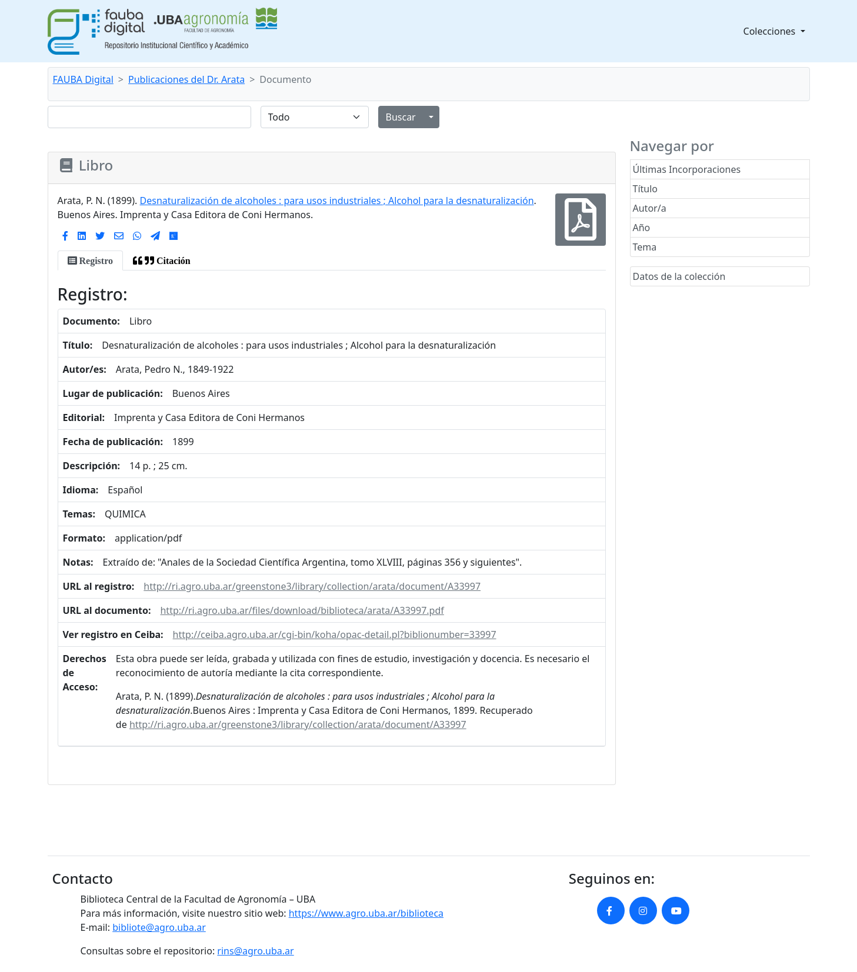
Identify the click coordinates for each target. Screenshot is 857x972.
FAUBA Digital (83, 79)
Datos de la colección (679, 276)
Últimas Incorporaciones (687, 169)
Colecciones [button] (770, 31)
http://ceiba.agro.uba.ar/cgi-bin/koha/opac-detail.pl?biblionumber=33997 (334, 634)
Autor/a (649, 208)
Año (642, 227)
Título (645, 188)
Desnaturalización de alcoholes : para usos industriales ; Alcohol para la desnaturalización (337, 200)
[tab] (90, 260)
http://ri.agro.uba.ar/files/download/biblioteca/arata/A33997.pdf (301, 610)
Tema (645, 247)
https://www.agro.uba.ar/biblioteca (366, 913)
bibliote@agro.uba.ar (159, 927)
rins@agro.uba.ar (255, 950)
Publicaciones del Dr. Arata (186, 79)
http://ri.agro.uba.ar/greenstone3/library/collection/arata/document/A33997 (312, 586)
